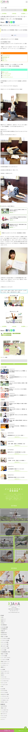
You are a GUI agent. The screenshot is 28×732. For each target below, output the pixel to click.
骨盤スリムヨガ (5, 72)
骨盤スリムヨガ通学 (4, 636)
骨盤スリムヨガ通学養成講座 (6, 335)
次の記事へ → (24, 13)
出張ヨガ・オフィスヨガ (5, 673)
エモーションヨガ (4, 682)
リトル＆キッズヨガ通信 (5, 659)
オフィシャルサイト (6, 55)
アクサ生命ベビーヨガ (4, 700)
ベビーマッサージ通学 (4, 644)
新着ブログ (4, 58)
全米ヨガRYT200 (4, 634)
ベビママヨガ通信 (4, 655)
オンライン (3, 719)
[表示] (15, 35)
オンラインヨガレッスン (5, 671)
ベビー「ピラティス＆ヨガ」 (6, 657)
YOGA (2, 686)
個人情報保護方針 (4, 624)
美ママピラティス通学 (4, 646)
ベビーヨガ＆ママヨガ (6, 73)
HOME (2, 617)
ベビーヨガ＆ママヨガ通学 (5, 638)
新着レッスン (4, 60)
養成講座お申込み (4, 632)
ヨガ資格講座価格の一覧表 (5, 651)
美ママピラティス (4, 713)
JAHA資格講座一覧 (4, 628)
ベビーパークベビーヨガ (5, 698)
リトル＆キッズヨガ (6, 75)
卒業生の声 (3, 630)
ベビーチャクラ (3, 717)
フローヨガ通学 (3, 649)
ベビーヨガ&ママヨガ (4, 709)
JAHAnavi (2, 622)
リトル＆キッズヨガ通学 (5, 640)
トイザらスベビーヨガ (4, 696)
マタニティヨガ (3, 676)
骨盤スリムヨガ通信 (4, 653)
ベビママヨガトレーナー (5, 663)
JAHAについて (3, 619)
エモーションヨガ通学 (4, 642)
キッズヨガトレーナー (4, 665)
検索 (25, 9)
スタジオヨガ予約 (4, 690)
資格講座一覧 (7, 730)
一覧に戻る (14, 13)
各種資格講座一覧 (5, 57)
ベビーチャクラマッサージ (7, 77)
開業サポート (3, 667)
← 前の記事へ (4, 13)
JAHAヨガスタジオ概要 (5, 694)
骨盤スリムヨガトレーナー (5, 661)
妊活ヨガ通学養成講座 (7, 333)
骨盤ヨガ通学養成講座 (16, 333)
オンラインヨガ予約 (4, 692)
